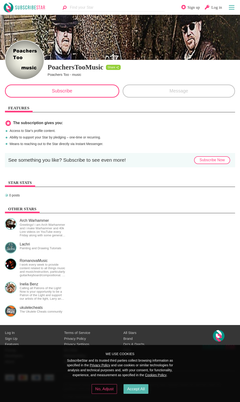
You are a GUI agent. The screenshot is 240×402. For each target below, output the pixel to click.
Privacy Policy (75, 339)
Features (12, 344)
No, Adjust (104, 389)
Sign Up (11, 339)
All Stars (129, 333)
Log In (10, 333)
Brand (128, 339)
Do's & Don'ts (133, 344)
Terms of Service (77, 333)
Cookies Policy (156, 375)
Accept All (136, 389)
